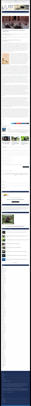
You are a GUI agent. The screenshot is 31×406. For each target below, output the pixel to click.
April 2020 (3, 289)
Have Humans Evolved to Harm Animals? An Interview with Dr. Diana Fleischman (16, 251)
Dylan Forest (4, 33)
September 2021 (4, 271)
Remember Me (4, 187)
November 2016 (4, 345)
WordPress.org (4, 402)
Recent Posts (4, 228)
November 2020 (4, 279)
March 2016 (3, 356)
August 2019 (3, 300)
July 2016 (3, 350)
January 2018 (3, 326)
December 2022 (4, 270)
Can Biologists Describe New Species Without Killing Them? (13, 247)
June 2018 (3, 319)
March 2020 (3, 290)
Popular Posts (10, 228)
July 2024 (3, 267)
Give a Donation (4, 379)
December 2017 (4, 327)
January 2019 (3, 309)
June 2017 (3, 335)
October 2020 (3, 281)
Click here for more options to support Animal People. (15, 199)
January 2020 (3, 293)
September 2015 (4, 364)
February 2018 (3, 324)
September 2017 (4, 331)
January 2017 (3, 342)
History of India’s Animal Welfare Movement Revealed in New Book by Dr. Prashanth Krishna (15, 143)
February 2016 (3, 357)
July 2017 (3, 334)
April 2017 (3, 338)
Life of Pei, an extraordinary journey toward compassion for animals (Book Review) (15, 1)
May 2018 (3, 320)
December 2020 (4, 278)
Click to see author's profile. (23, 132)
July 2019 (3, 301)
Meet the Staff (3, 374)
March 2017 (3, 339)
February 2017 (3, 341)
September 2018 (4, 315)
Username (3, 181)
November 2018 (4, 312)
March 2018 (3, 323)
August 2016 (3, 349)
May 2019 (3, 304)
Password (3, 184)
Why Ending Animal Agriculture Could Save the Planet (13, 243)
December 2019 (4, 294)
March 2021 (3, 274)
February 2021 (3, 275)
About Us (3, 373)
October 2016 (3, 346)
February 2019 (3, 308)
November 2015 (4, 361)
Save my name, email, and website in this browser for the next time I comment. (12, 164)
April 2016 (3, 354)
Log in (2, 397)
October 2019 (3, 297)
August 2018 (3, 316)
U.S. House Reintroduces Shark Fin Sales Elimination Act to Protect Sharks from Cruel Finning (17, 259)
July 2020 (3, 285)
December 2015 (4, 360)
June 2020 (3, 286)
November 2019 (4, 296)
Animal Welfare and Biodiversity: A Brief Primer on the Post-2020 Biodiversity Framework (25, 143)
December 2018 (4, 311)
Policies (3, 376)
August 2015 (3, 365)
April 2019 (3, 305)
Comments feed (4, 400)
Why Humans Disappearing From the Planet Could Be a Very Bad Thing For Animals (16, 255)
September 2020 (4, 282)
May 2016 (3, 353)
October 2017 (3, 330)
